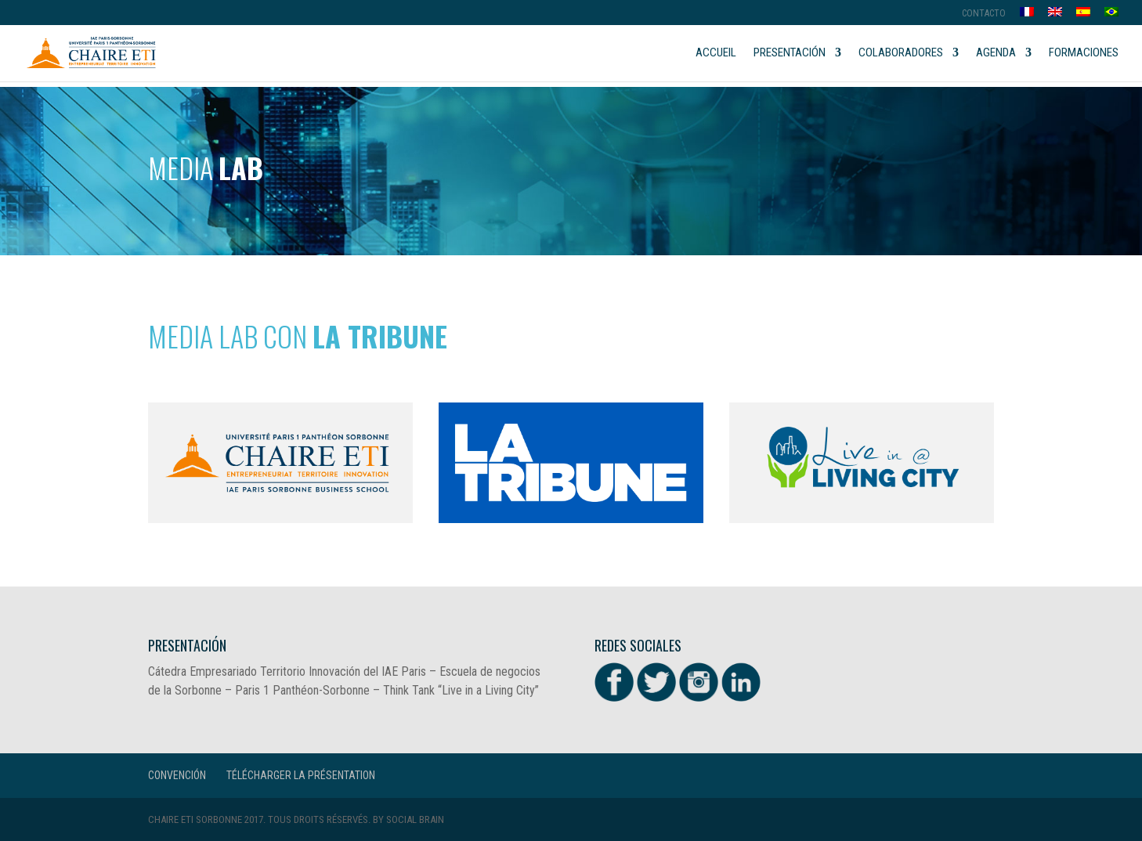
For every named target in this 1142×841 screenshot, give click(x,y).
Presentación (790, 53)
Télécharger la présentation (300, 775)
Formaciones (1084, 53)
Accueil (716, 53)
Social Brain (415, 819)
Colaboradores (900, 53)
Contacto (984, 14)
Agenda (996, 53)
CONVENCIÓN (177, 775)
